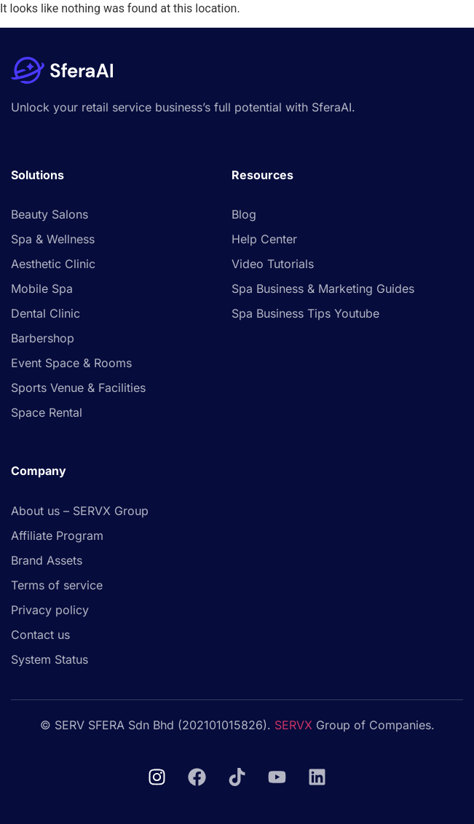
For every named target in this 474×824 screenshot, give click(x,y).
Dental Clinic (45, 313)
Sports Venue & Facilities (78, 387)
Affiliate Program (57, 535)
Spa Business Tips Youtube (305, 313)
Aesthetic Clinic (53, 263)
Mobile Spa (42, 288)
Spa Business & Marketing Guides (323, 288)
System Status (49, 659)
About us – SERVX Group (80, 510)
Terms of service (57, 585)
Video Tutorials (273, 263)
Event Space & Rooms (71, 363)
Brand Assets (46, 560)
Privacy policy (50, 610)
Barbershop (42, 338)
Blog (244, 214)
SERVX (293, 725)
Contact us (40, 634)
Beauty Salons (49, 214)
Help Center (264, 239)
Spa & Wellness (53, 239)
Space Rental (46, 412)
